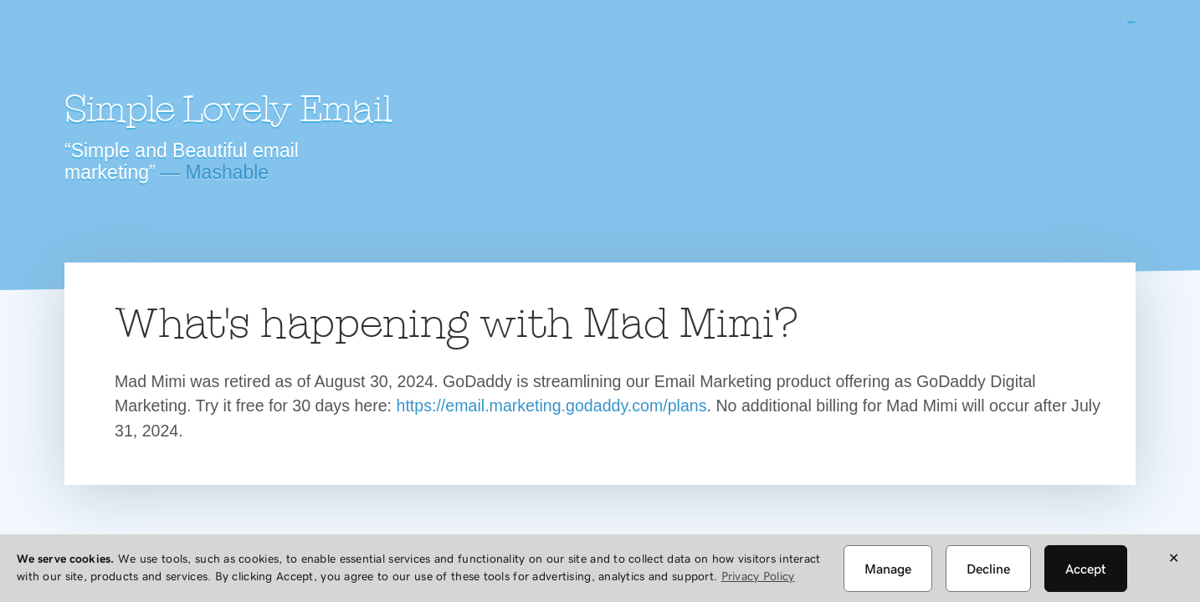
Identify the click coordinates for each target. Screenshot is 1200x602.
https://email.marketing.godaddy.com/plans (552, 405)
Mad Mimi (210, 46)
